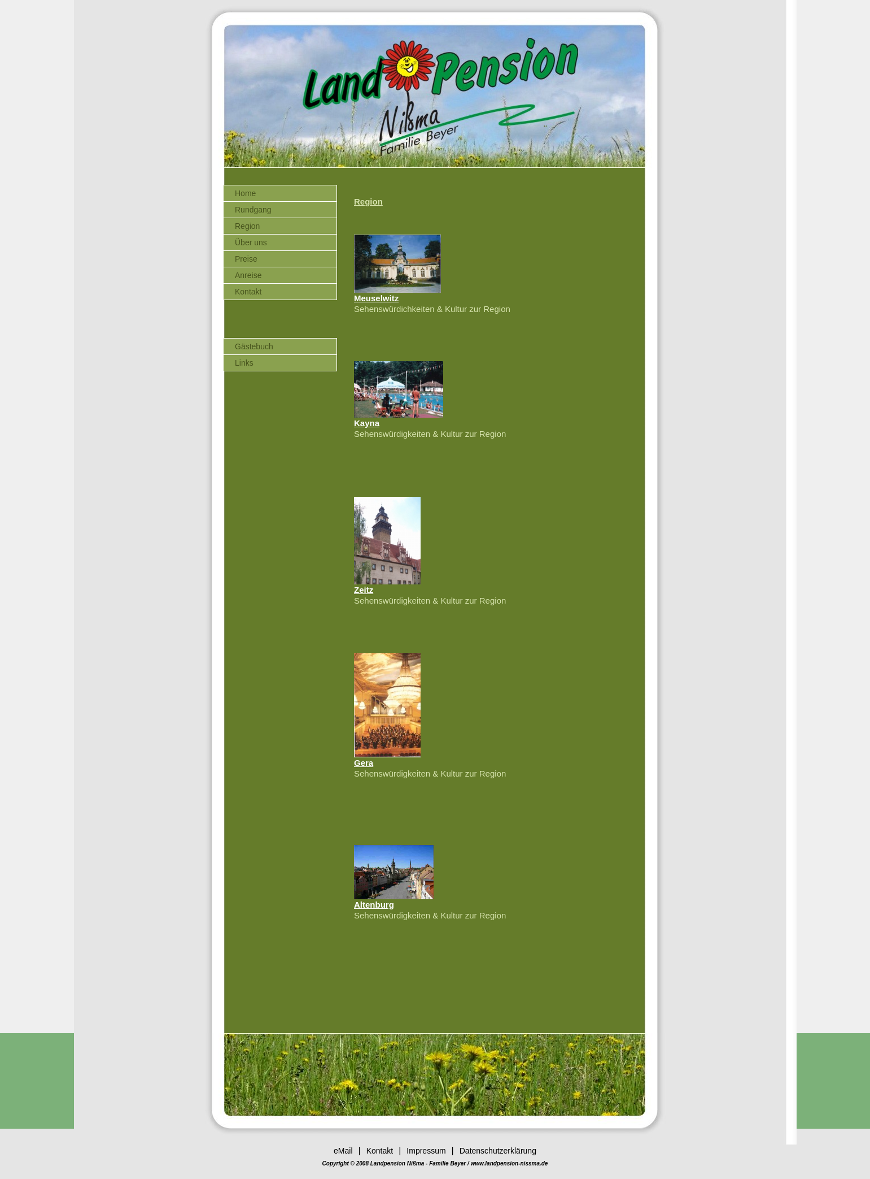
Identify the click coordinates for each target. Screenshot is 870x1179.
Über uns (251, 242)
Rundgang (253, 209)
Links (244, 362)
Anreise (248, 275)
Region (247, 226)
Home (245, 193)
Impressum (425, 1150)
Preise (246, 258)
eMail (343, 1150)
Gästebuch (254, 346)
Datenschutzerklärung (498, 1150)
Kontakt (248, 291)
